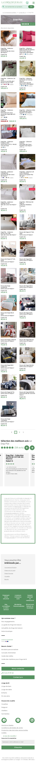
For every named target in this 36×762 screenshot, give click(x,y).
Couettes (4, 704)
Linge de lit (5, 683)
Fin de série (5, 696)
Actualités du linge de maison (12, 628)
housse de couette (11, 513)
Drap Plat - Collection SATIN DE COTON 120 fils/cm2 (15, 457)
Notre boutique (6, 631)
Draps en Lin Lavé (10, 570)
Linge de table (6, 689)
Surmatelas (5, 714)
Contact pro (18, 677)
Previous (26, 447)
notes (31, 759)
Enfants (4, 693)
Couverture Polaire (10, 567)
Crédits (3, 733)
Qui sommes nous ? (8, 618)
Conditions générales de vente (12, 728)
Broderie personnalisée (9, 649)
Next (32, 447)
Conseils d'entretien (8, 653)
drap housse (17, 506)
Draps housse (9, 573)
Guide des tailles (7, 656)
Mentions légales (7, 725)
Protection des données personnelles (14, 730)
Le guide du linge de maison (11, 625)
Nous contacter (18, 669)
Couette (7, 576)
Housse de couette (8, 701)
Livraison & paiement (18, 640)
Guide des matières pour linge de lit (14, 659)
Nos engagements (8, 621)
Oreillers (4, 710)
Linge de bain (6, 686)
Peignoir (4, 707)
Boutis (7, 579)
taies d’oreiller (11, 537)
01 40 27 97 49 (7, 673)
